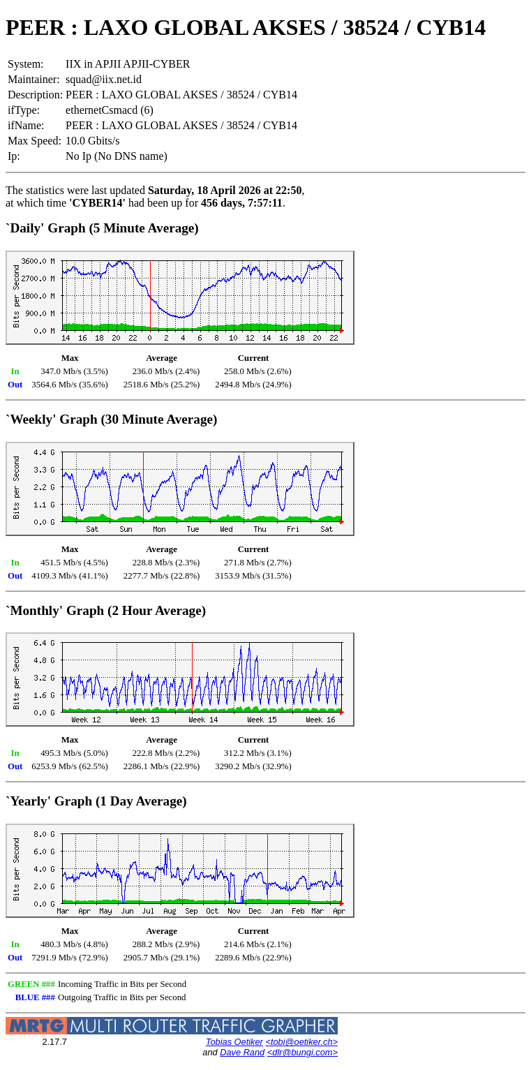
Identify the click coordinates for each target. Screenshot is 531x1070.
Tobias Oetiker (234, 1041)
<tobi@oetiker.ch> (301, 1041)
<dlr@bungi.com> (302, 1052)
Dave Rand (242, 1052)
